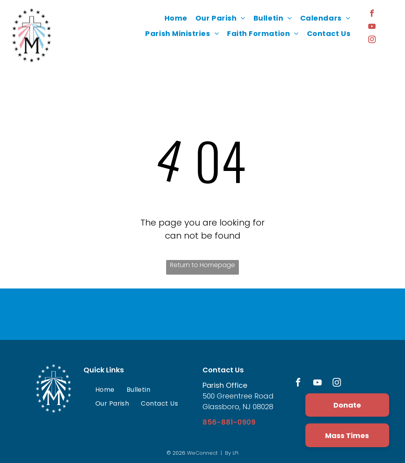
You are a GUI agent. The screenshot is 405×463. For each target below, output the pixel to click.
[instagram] (371, 40)
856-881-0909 (228, 422)
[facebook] (371, 14)
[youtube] (371, 27)
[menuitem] (176, 18)
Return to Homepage (202, 264)
